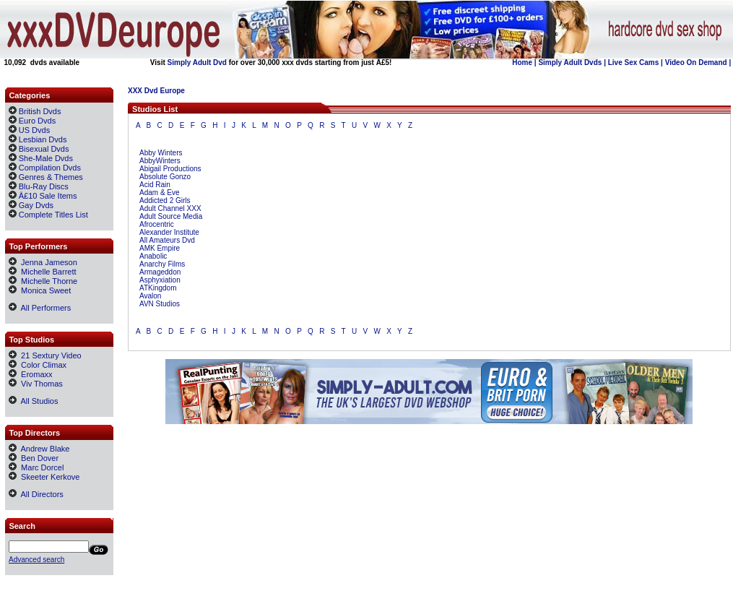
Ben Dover (33, 458)
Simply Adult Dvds (570, 62)
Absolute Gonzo (165, 177)
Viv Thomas (36, 383)
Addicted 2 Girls (165, 200)
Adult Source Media (170, 216)
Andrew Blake (39, 448)
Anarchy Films (162, 264)
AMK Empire (159, 248)
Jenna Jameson (43, 262)
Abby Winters (160, 153)
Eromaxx (31, 374)
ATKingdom (158, 288)
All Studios (33, 401)
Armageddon (160, 272)
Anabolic (153, 256)
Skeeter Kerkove (44, 477)
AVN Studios (159, 304)
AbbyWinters (160, 161)
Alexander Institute (169, 232)
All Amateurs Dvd (167, 240)
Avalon (150, 296)
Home (522, 62)
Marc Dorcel (36, 467)
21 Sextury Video (45, 355)
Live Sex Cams (633, 62)
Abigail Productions (170, 169)
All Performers (40, 307)
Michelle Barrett (43, 271)
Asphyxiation (160, 280)
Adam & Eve (159, 193)
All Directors (36, 494)
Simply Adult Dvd (197, 62)
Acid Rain (154, 185)
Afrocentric (156, 224)
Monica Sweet (40, 290)
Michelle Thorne (43, 281)
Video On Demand (696, 62)
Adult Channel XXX (170, 208)
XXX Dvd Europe (156, 91)
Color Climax (37, 365)
